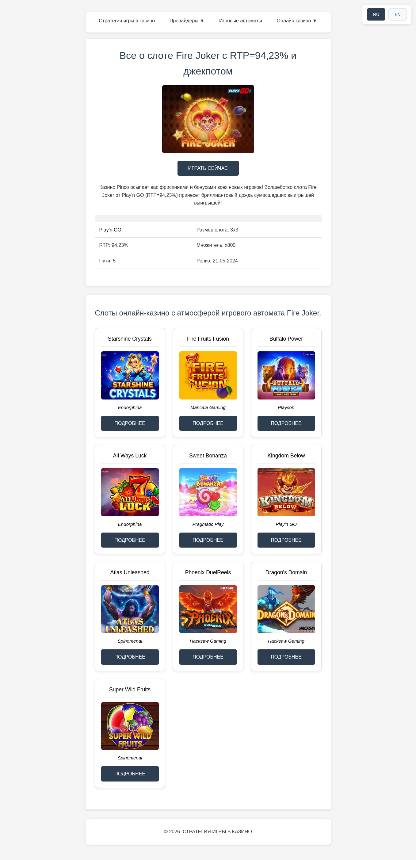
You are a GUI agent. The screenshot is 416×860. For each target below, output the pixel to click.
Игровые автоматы (240, 20)
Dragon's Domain (286, 572)
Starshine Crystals (130, 339)
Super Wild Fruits (130, 689)
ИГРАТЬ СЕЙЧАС (208, 168)
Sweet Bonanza (208, 456)
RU (376, 14)
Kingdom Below (286, 456)
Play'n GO (110, 229)
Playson (286, 407)
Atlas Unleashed (129, 572)
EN (397, 14)
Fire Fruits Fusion (208, 339)
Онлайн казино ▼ (297, 20)
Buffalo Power (286, 339)
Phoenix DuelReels (208, 572)
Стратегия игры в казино (127, 20)
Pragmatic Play (207, 524)
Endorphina (130, 407)
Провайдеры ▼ (187, 20)
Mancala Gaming (208, 407)
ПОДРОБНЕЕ (129, 423)
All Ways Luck (130, 456)
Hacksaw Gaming (208, 641)
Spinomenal (129, 641)
